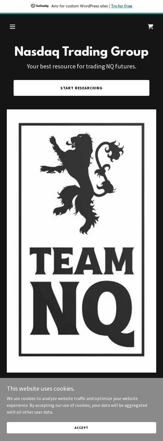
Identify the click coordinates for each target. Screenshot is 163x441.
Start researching (81, 87)
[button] (24, 26)
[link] (150, 26)
